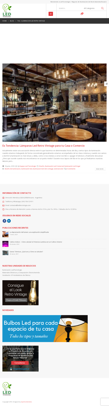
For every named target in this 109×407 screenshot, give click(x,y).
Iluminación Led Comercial (54, 166)
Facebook (4, 221)
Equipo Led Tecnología (28, 166)
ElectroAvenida (34, 273)
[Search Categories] (90, 8)
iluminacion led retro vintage (43, 169)
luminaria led (58, 169)
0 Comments (70, 169)
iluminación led (26, 169)
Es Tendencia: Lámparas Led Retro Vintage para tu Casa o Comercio (43, 145)
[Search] (102, 8)
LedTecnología (16, 270)
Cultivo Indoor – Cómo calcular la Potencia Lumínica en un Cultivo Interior (36, 242)
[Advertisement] (54, 46)
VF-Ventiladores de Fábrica (20, 275)
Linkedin (9, 221)
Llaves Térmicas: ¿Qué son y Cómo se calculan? (26, 252)
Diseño (41, 166)
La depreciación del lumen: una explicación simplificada (29, 232)
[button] (51, 14)
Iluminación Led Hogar (72, 166)
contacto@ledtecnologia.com (20, 205)
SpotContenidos (26, 402)
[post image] (54, 103)
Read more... (100, 169)
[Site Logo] (6, 11)
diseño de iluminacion (13, 169)
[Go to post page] (5, 234)
